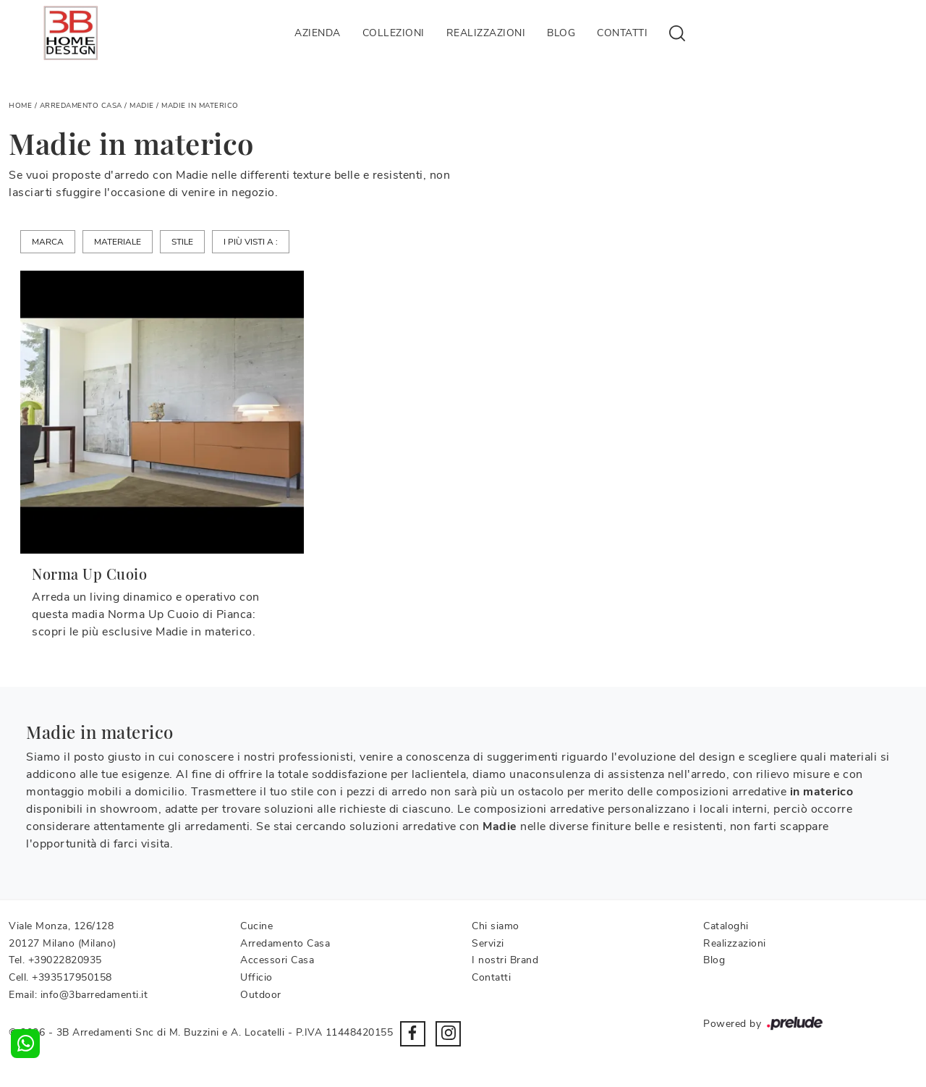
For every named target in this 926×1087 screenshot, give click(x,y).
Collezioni (393, 33)
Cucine (256, 926)
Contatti (622, 33)
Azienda (317, 33)
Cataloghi (726, 926)
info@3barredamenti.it (94, 995)
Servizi (488, 943)
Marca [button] (48, 242)
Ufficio (256, 977)
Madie (141, 106)
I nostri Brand (505, 960)
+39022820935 (65, 960)
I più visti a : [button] (251, 242)
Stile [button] (182, 242)
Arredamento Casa (81, 106)
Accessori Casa (277, 960)
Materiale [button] (117, 242)
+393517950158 (72, 977)
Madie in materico (200, 106)
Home (20, 106)
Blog (561, 33)
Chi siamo (495, 926)
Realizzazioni (486, 33)
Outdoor (260, 995)
